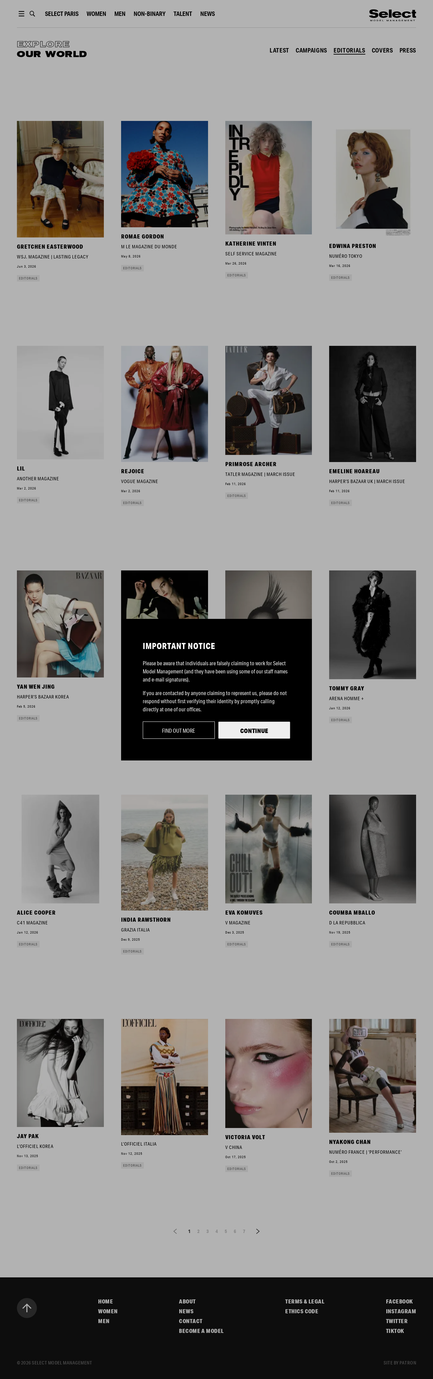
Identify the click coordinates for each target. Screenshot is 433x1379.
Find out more (178, 730)
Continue (254, 731)
